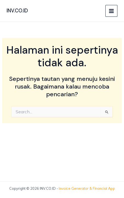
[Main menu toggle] (111, 11)
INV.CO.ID (17, 10)
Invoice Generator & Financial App (87, 188)
